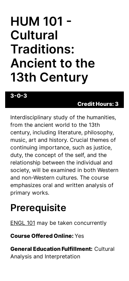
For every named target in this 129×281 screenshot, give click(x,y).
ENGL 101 (22, 222)
